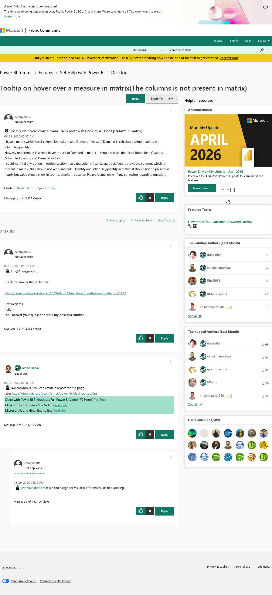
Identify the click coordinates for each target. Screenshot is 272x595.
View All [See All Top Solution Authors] (195, 315)
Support (179, 30)
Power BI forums (16, 72)
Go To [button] (262, 40)
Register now (229, 58)
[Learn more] (202, 188)
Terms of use (242, 566)
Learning (160, 30)
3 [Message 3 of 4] (26, 501)
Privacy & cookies (218, 566)
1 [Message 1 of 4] (17, 198)
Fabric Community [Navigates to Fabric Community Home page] (44, 30)
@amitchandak (31, 488)
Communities (125, 30)
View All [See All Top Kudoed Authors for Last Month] (195, 404)
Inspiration (88, 30)
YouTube (100, 399)
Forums (70, 30)
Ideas (106, 30)
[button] (135, 98)
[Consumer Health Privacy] (55, 581)
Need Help (23, 188)
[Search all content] (216, 50)
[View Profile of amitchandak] (30, 368)
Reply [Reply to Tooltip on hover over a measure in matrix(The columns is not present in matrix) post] (164, 198)
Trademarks (262, 566)
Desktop (119, 72)
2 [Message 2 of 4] (17, 424)
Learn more (12, 16)
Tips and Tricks (46, 188)
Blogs (144, 30)
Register (218, 40)
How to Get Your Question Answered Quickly (220, 222)
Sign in (234, 40)
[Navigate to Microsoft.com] (11, 30)
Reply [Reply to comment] (164, 338)
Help (248, 40)
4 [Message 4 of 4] (17, 328)
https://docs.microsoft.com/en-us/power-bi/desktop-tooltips (54, 393)
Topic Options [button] (160, 98)
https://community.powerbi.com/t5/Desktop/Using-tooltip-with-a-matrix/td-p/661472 (65, 293)
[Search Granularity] (147, 50)
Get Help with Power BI (82, 72)
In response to (29, 473)
